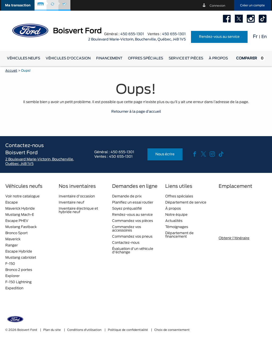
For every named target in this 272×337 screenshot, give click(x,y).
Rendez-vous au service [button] (219, 37)
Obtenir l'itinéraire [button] (234, 238)
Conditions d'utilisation (84, 329)
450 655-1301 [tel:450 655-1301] (174, 34)
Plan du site (52, 329)
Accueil (11, 70)
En (264, 37)
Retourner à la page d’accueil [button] (136, 111)
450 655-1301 (132, 34)
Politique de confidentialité (128, 329)
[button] (18, 5)
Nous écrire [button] (165, 154)
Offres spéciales (145, 58)
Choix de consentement (172, 329)
